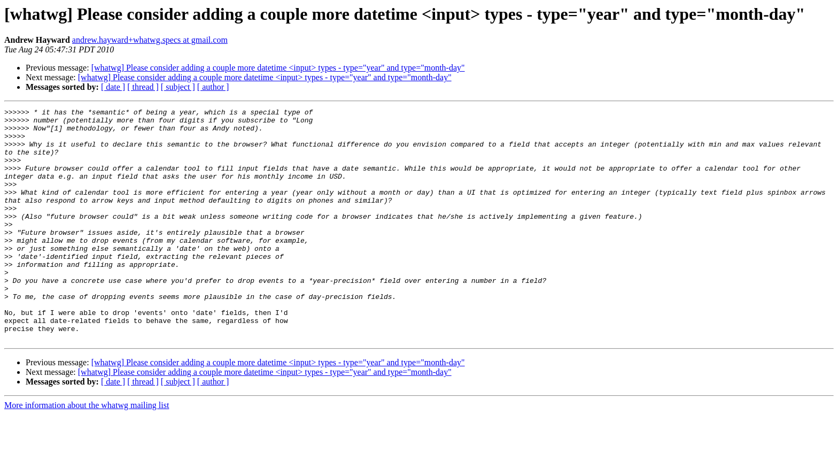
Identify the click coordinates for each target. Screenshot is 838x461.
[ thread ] (143, 86)
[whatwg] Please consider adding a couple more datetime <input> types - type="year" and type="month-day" (278, 67)
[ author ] (213, 86)
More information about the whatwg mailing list (86, 451)
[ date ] (113, 86)
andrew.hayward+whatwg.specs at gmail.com (150, 39)
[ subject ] (178, 86)
